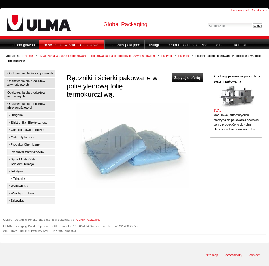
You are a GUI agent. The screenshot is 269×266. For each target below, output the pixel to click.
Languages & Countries (249, 10)
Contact (254, 255)
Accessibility (233, 255)
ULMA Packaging (88, 219)
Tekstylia (166, 55)
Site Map (212, 255)
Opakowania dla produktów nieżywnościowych (123, 55)
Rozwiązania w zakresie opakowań (72, 45)
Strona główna (23, 45)
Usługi (154, 45)
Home (29, 55)
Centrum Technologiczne (188, 45)
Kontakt (240, 45)
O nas (220, 45)
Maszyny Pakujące (124, 45)
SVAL (217, 110)
